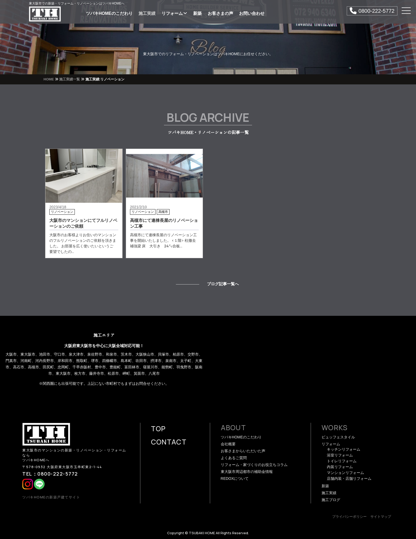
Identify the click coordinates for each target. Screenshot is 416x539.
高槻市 (163, 212)
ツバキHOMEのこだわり (109, 13)
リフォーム (174, 13)
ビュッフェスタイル (338, 437)
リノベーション (62, 212)
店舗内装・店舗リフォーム (349, 478)
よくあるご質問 (234, 458)
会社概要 (228, 444)
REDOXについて (235, 478)
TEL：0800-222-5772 (50, 474)
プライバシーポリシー (349, 517)
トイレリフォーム (342, 461)
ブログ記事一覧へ (223, 284)
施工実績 (146, 13)
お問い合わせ (252, 13)
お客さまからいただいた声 (243, 451)
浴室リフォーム (340, 455)
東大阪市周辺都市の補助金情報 (247, 471)
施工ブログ (331, 500)
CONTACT (169, 442)
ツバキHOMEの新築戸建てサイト (51, 497)
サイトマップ (380, 517)
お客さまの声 (220, 13)
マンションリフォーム (345, 473)
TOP (158, 428)
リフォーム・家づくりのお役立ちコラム (254, 465)
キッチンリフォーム (343, 449)
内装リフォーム (340, 467)
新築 (197, 13)
